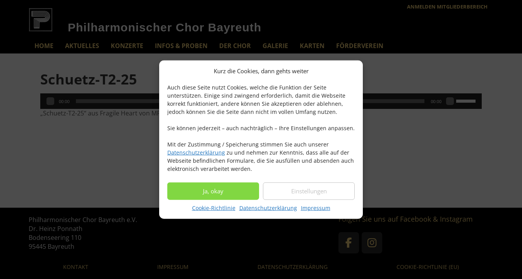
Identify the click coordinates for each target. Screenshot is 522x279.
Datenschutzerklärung (196, 156)
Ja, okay (213, 194)
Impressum (315, 211)
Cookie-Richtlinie (213, 211)
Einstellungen (309, 194)
